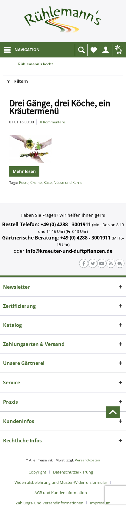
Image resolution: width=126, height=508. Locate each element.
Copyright (37, 472)
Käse (48, 182)
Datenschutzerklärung (73, 472)
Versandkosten (87, 460)
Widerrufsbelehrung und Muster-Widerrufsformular (61, 482)
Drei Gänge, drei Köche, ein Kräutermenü (59, 107)
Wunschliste (95, 51)
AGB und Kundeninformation (61, 492)
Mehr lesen (24, 171)
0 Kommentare (52, 122)
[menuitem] (21, 50)
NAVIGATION (22, 48)
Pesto (23, 182)
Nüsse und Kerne (68, 182)
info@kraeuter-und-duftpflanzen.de (69, 251)
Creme (36, 182)
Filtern (17, 80)
